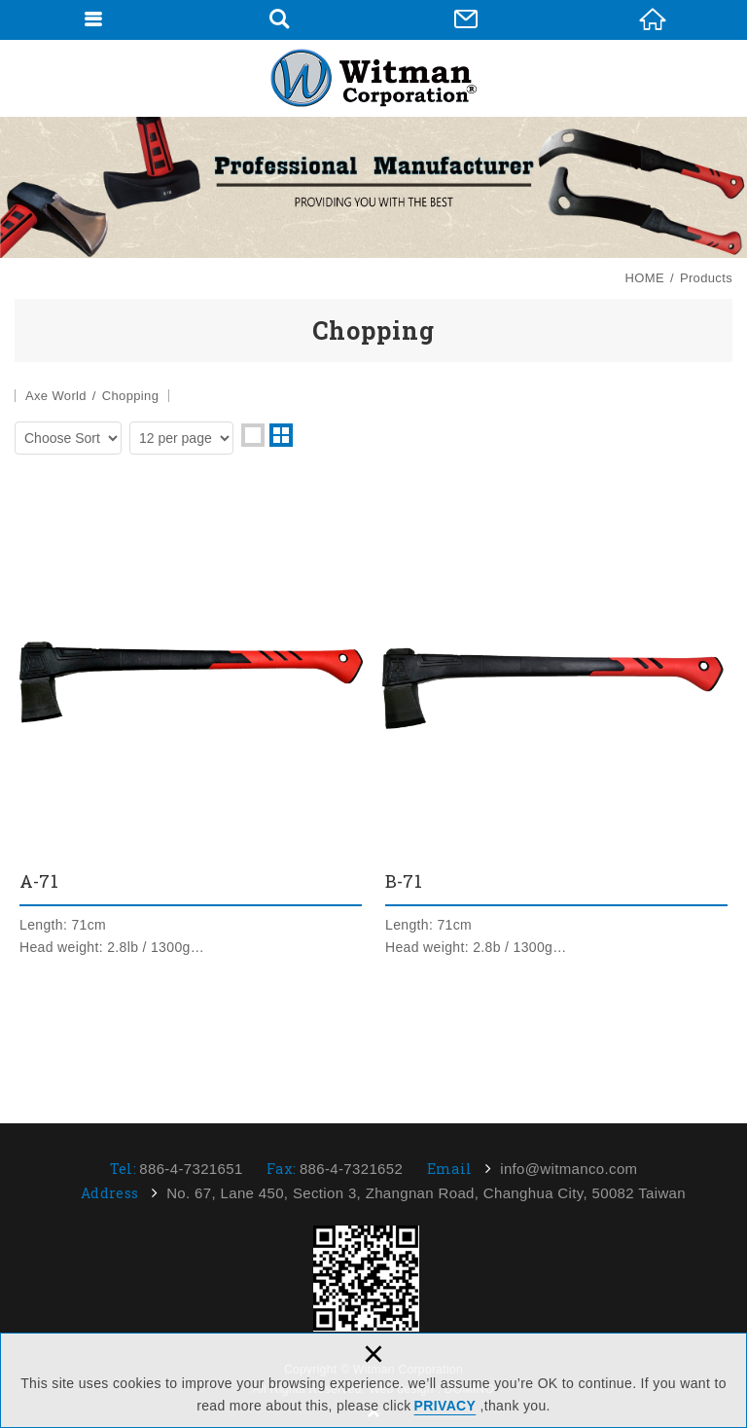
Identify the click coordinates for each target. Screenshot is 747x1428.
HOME (652, 19)
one (253, 435)
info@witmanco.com (568, 1168)
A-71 (191, 731)
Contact (466, 19)
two (281, 435)
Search (279, 19)
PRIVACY (445, 1405)
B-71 (556, 731)
